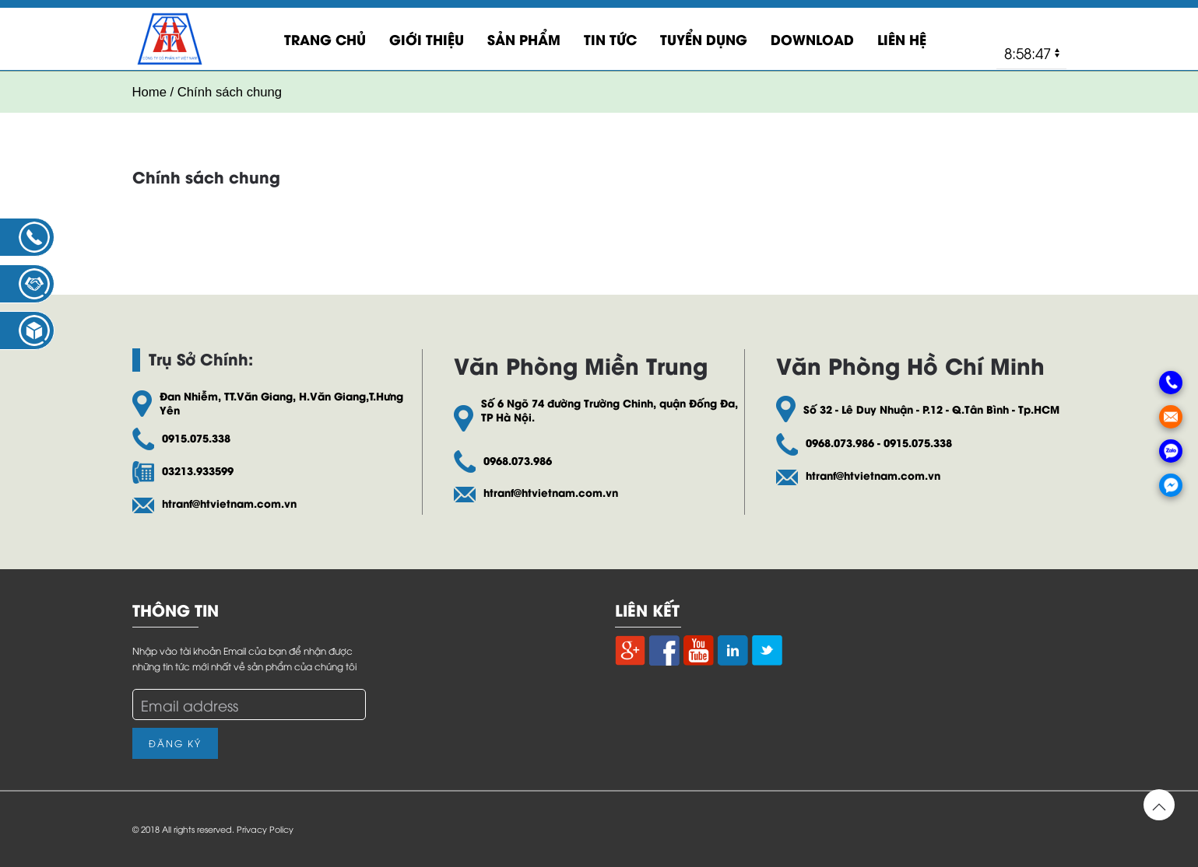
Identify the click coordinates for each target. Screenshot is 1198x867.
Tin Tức (610, 39)
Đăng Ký (175, 743)
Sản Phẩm (523, 39)
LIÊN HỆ (901, 39)
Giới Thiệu (426, 39)
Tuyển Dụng (703, 39)
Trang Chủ (325, 39)
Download (812, 39)
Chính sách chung (206, 176)
